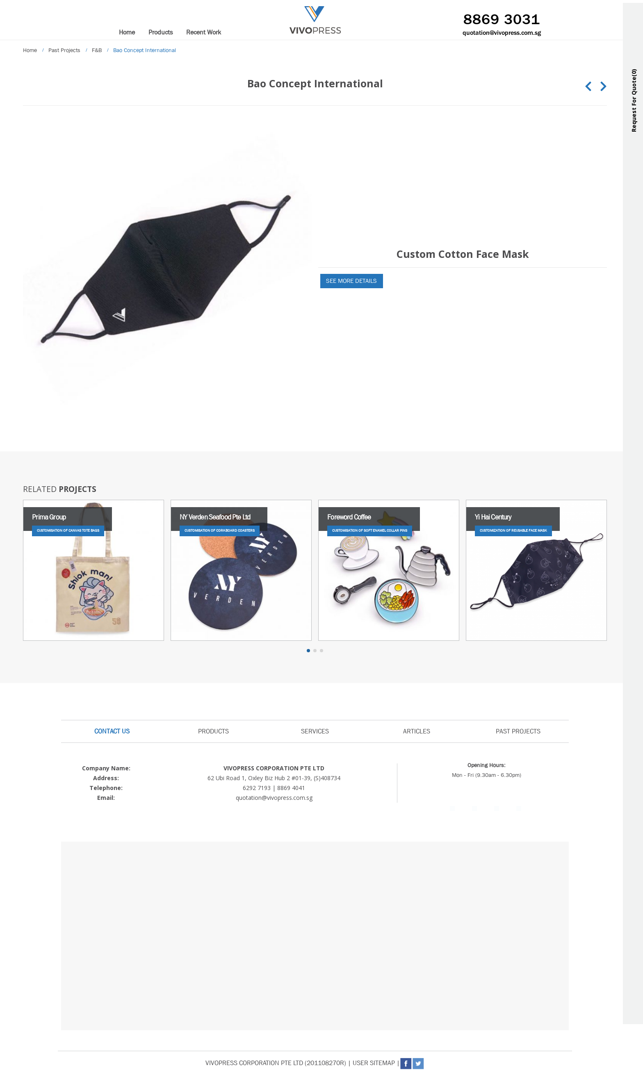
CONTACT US (112, 731)
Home (127, 32)
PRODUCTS (213, 731)
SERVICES (315, 731)
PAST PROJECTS (518, 731)
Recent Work (203, 32)
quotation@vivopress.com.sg (502, 33)
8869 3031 (501, 20)
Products (160, 32)
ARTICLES (416, 731)
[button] (308, 650)
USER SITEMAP (374, 1063)
